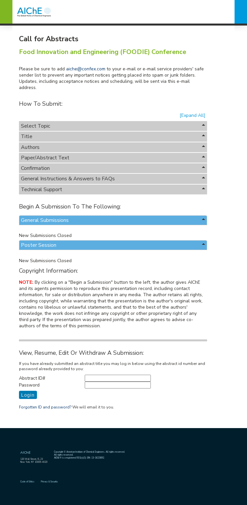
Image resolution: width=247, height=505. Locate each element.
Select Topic (113, 126)
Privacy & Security (49, 481)
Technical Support (113, 189)
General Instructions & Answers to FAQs (113, 178)
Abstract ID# (32, 378)
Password (29, 385)
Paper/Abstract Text (113, 157)
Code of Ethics (27, 481)
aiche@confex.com (85, 69)
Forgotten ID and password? (45, 407)
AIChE (25, 452)
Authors (113, 147)
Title (113, 136)
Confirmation (113, 168)
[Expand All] (192, 115)
